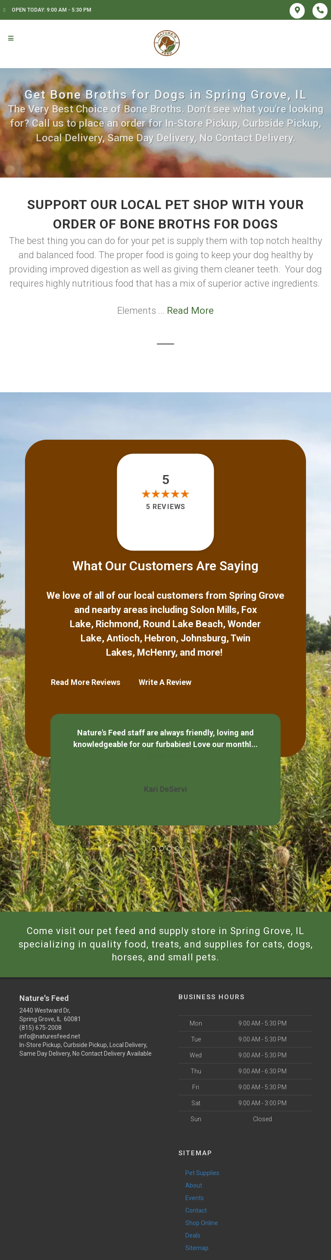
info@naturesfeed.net (49, 1036)
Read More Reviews (85, 682)
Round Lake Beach (183, 624)
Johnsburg (203, 638)
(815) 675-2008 (40, 1027)
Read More (190, 310)
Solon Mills (213, 609)
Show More (165, 755)
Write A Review (165, 682)
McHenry (156, 652)
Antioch (123, 638)
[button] (154, 848)
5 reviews (165, 507)
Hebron (160, 638)
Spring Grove (256, 595)
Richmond (117, 624)
